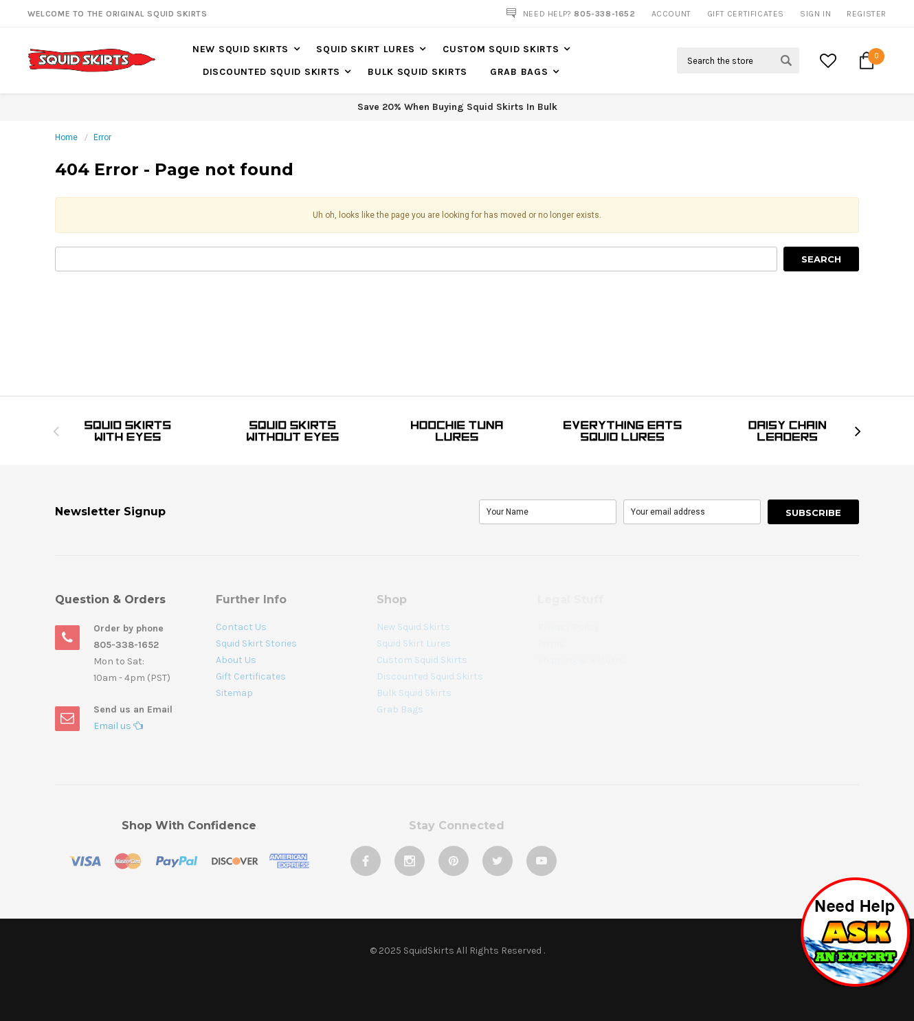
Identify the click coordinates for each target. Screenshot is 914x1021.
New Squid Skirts (240, 49)
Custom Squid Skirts (501, 49)
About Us (236, 660)
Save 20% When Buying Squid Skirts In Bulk (457, 107)
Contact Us (241, 627)
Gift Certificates (251, 676)
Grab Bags (519, 72)
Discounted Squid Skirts (271, 72)
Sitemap (234, 693)
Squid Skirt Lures (365, 49)
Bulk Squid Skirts (417, 72)
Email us (118, 726)
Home (66, 137)
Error (102, 137)
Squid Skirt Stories (256, 643)
